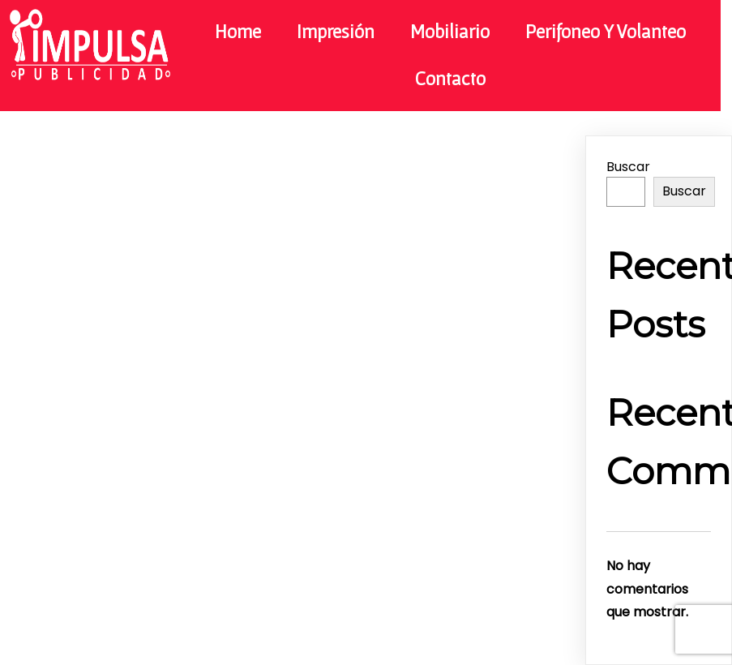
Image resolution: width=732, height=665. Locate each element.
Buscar (628, 166)
